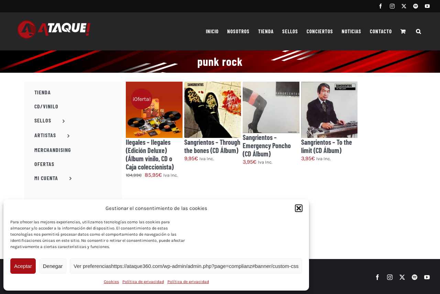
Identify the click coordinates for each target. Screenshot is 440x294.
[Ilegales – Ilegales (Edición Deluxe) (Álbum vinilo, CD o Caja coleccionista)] (154, 110)
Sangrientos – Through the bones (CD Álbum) (212, 146)
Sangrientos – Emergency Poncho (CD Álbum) (267, 145)
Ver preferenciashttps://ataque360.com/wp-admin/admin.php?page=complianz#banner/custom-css (186, 266)
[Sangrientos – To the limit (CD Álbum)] (329, 110)
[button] (298, 208)
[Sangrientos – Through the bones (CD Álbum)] (212, 110)
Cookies (111, 281)
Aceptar (23, 266)
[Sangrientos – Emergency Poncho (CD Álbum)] (271, 107)
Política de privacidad (143, 281)
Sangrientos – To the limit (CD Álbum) (326, 146)
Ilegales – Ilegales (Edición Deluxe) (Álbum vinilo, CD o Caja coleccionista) (150, 154)
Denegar (53, 266)
